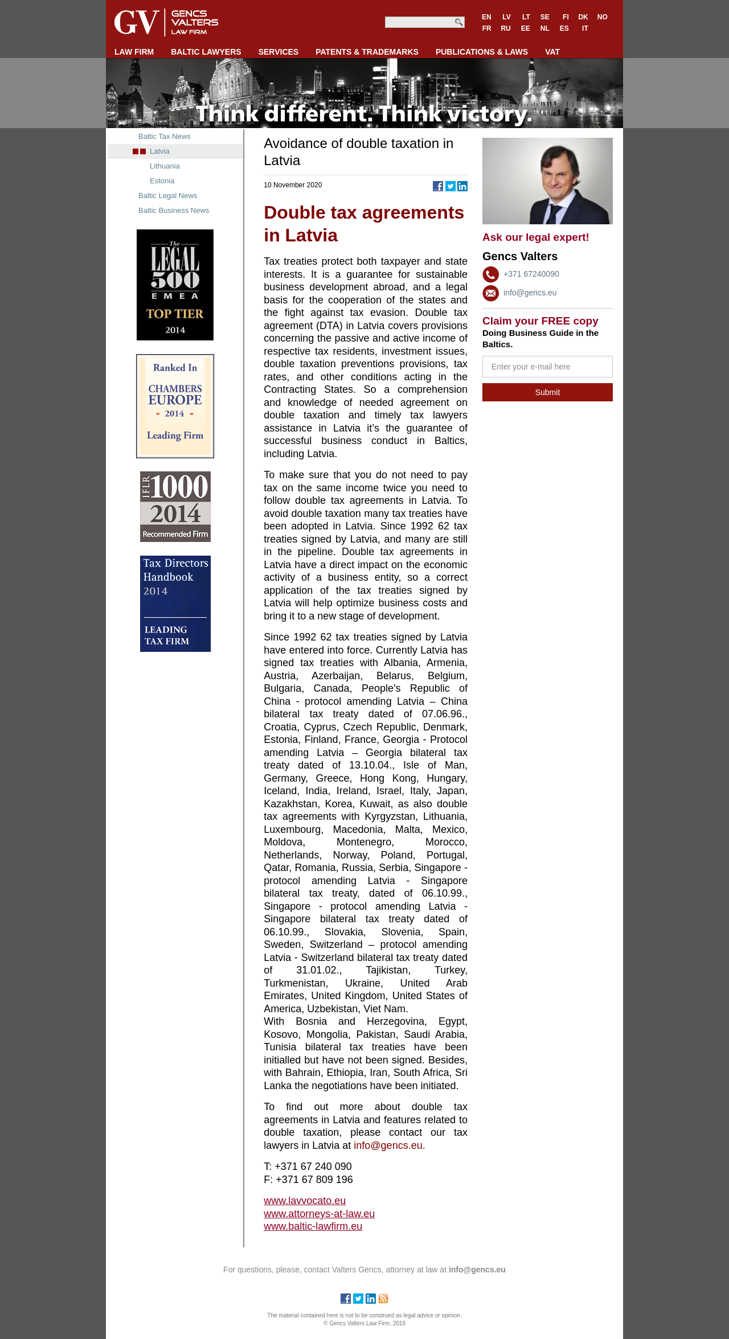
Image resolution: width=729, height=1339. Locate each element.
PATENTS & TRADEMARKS (367, 51)
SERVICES (279, 51)
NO (602, 17)
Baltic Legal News (167, 195)
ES (564, 28)
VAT (552, 51)
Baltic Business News (173, 210)
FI (566, 17)
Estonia (162, 180)
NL (545, 28)
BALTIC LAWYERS (206, 51)
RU (505, 28)
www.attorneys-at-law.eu (319, 1213)
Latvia (160, 151)
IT (585, 28)
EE (525, 28)
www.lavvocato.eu (305, 1200)
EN (487, 17)
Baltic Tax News (164, 136)
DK (583, 17)
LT (526, 17)
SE (545, 17)
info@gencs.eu (530, 292)
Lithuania (165, 166)
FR (487, 28)
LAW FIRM (134, 51)
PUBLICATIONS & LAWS (482, 51)
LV (506, 17)
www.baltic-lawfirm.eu (313, 1226)
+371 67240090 (531, 273)
